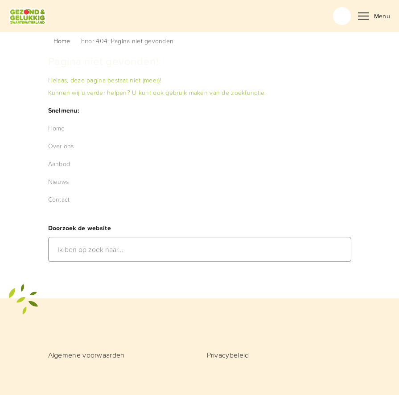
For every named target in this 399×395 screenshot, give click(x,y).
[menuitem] (56, 128)
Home (61, 41)
